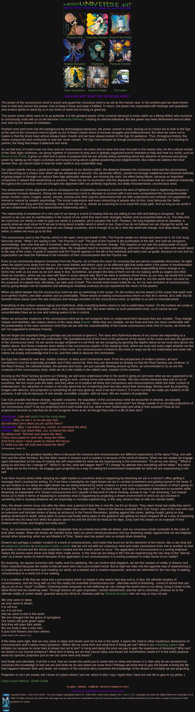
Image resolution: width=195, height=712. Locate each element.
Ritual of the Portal (13, 156)
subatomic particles (17, 546)
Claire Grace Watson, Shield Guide (24, 681)
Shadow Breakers (117, 593)
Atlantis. (86, 322)
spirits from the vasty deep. (48, 416)
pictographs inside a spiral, (53, 546)
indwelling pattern (166, 644)
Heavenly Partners (71, 119)
